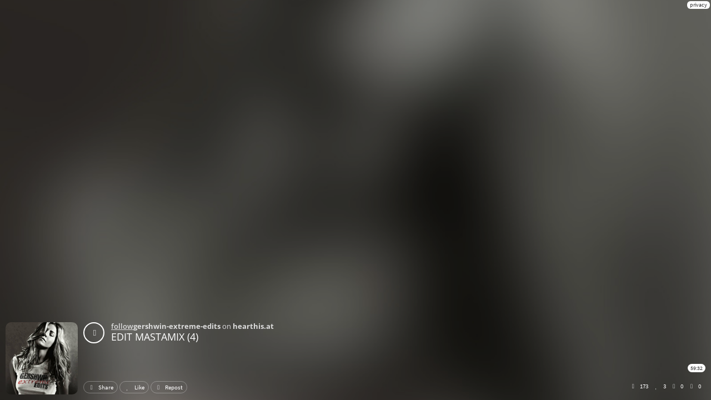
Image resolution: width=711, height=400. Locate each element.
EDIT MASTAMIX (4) (154, 336)
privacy (698, 4)
